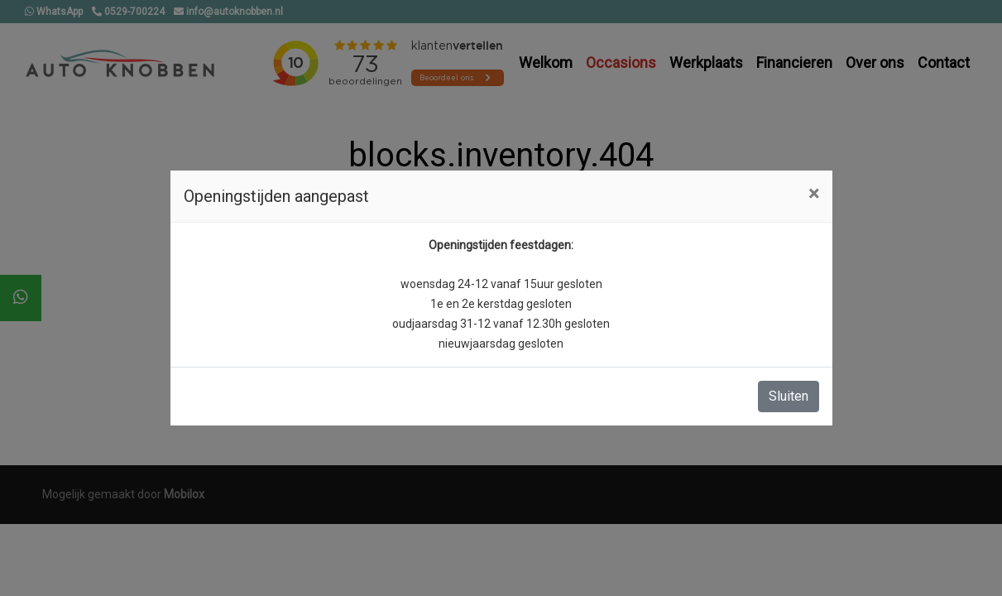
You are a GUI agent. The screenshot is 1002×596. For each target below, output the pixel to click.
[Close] (813, 194)
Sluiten (788, 396)
